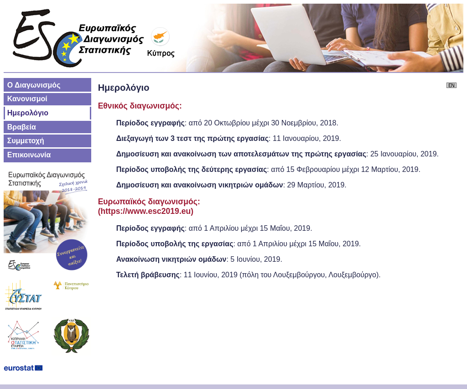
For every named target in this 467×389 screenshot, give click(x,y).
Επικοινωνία (29, 155)
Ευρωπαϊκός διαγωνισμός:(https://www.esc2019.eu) (149, 206)
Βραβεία (21, 127)
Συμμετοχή (25, 141)
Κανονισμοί (27, 99)
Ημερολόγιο (27, 113)
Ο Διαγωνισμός (34, 85)
